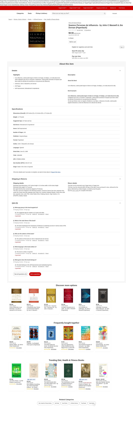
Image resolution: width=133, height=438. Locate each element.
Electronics (11, 3)
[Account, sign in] (113, 13)
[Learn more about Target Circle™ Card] (97, 52)
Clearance (103, 3)
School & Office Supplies (44, 3)
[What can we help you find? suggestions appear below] (78, 13)
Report (47, 214)
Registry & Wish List (101, 8)
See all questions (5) (20, 274)
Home (43, 1)
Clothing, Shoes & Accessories (32, 1)
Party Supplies (56, 3)
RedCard (55, 5)
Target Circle (62, 5)
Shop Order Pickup (27, 5)
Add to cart (72, 42)
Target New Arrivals (6, 1)
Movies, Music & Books (30, 3)
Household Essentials (86, 1)
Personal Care (105, 1)
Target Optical (92, 3)
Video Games (19, 3)
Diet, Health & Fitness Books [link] (45, 403)
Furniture (72, 1)
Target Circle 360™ (88, 8)
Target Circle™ (62, 8)
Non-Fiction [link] (64, 403)
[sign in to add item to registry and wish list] (122, 47)
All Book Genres (38, 19)
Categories (21, 13)
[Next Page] (94, 404)
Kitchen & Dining (50, 1)
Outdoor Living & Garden (62, 1)
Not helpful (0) (41, 214)
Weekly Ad (18, 5)
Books (29, 19)
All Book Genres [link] (74, 403)
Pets (74, 3)
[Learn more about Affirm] (97, 57)
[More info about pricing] (107, 33)
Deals (98, 3)
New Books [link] (91, 403)
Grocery (77, 1)
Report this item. (56, 172)
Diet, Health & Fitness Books (51, 19)
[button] (31, 380)
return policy (75, 190)
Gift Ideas (64, 3)
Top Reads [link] (83, 403)
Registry (50, 5)
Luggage (121, 1)
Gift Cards (70, 3)
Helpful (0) (34, 214)
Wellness (116, 1)
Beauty (98, 1)
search (104, 13)
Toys (7, 3)
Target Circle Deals (9, 5)
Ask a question (35, 274)
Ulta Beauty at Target (82, 3)
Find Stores (69, 5)
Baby (94, 1)
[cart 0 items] (122, 13)
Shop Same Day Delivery (40, 5)
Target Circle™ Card (74, 8)
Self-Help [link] (57, 403)
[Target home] (11, 13)
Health (111, 1)
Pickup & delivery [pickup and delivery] (42, 13)
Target (10, 19)
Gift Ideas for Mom (17, 1)
